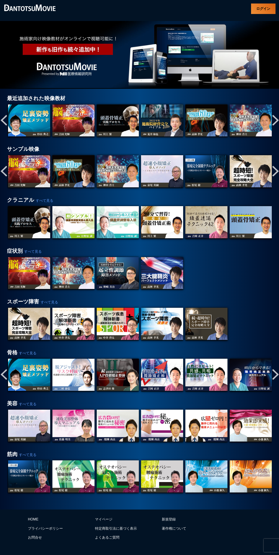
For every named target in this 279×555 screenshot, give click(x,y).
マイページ (103, 519)
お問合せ (35, 537)
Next (275, 120)
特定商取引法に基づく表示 (116, 528)
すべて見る (44, 200)
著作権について (174, 528)
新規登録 (169, 519)
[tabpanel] (29, 120)
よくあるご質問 (107, 537)
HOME (33, 519)
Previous (3, 120)
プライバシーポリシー (45, 528)
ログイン (263, 8)
